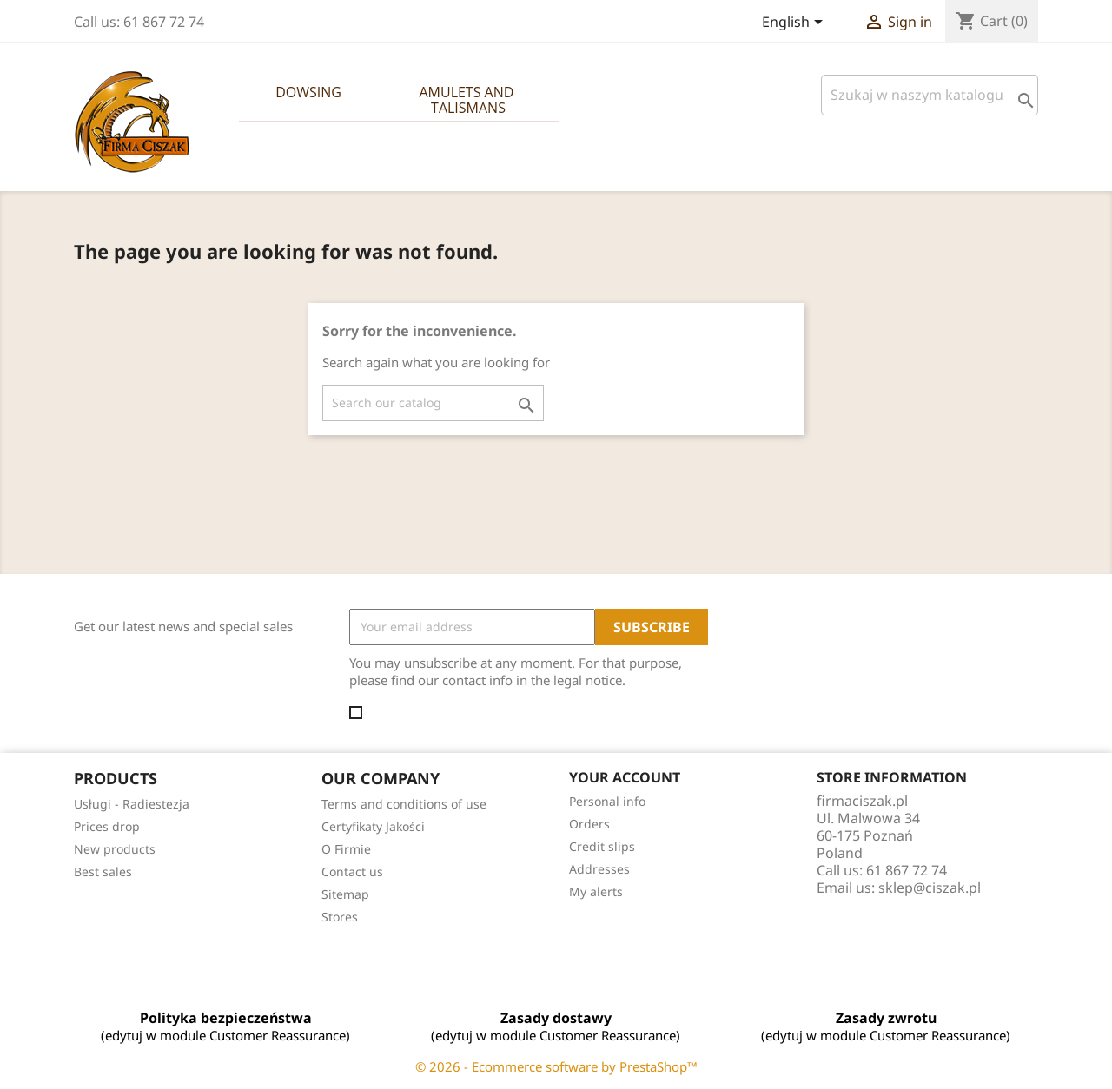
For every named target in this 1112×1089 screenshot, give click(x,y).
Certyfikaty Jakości (373, 826)
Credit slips (602, 846)
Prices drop (107, 826)
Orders (589, 823)
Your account (624, 777)
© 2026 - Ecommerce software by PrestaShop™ (556, 1066)
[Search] (433, 403)
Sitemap (345, 894)
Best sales (103, 871)
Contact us (352, 871)
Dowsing (308, 92)
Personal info (607, 801)
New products (115, 849)
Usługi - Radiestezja (131, 803)
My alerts (596, 891)
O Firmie (346, 849)
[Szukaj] (929, 95)
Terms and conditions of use (403, 803)
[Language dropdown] (795, 23)
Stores (339, 916)
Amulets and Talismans (468, 99)
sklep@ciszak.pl (929, 887)
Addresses (599, 869)
